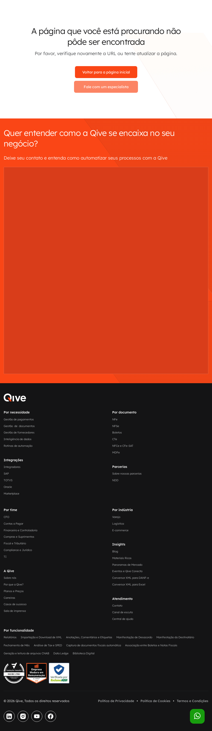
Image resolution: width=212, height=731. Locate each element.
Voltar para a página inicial (106, 72)
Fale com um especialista (106, 86)
